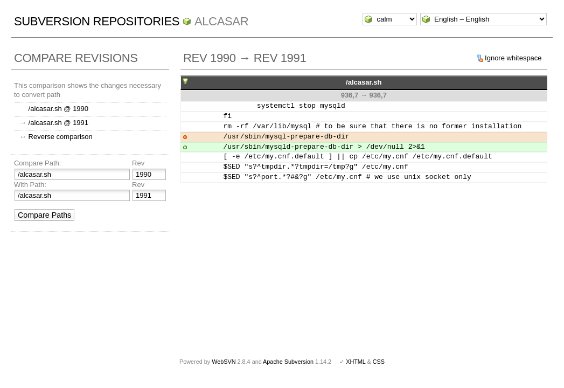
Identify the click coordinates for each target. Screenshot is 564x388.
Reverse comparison (61, 137)
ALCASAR (221, 21)
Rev (138, 163)
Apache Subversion (288, 361)
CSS (379, 361)
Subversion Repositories (96, 21)
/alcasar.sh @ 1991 (58, 123)
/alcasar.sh (364, 82)
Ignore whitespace (513, 58)
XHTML (355, 361)
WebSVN (223, 361)
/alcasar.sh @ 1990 (58, 109)
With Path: (30, 185)
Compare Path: (37, 163)
